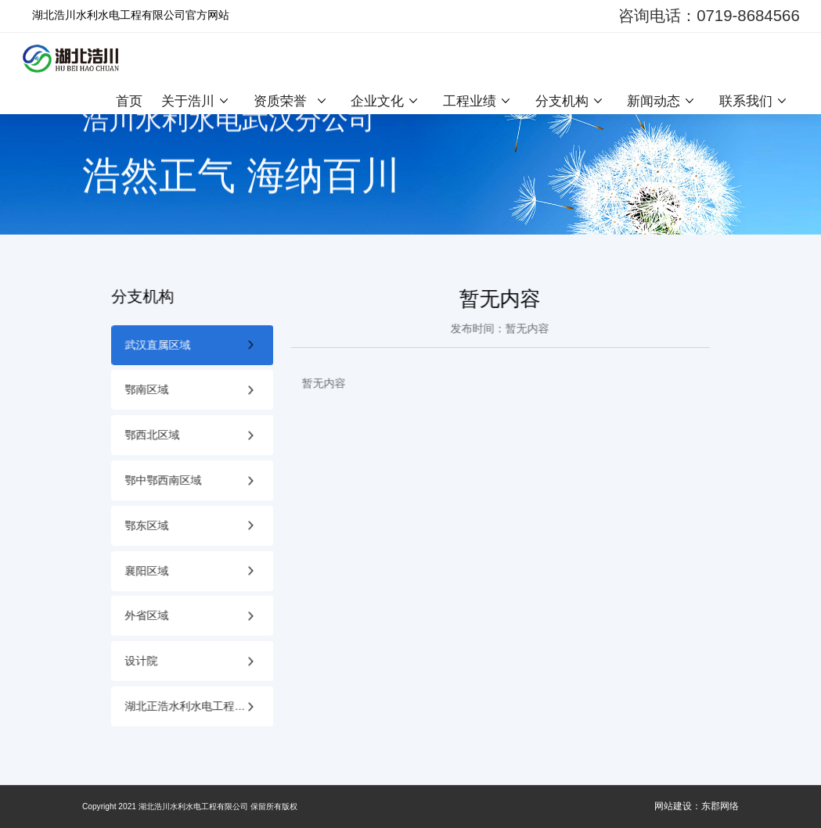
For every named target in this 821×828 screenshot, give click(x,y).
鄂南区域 (147, 390)
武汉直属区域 (158, 345)
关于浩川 (187, 101)
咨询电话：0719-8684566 (709, 15)
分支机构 (562, 101)
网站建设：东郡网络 (696, 806)
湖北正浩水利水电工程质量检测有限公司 (199, 706)
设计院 (141, 661)
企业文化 (377, 101)
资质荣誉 (280, 101)
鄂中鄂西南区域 (163, 480)
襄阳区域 (147, 571)
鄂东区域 (147, 526)
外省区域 (147, 616)
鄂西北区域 (152, 435)
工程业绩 (469, 101)
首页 (129, 101)
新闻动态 (653, 101)
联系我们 (745, 101)
